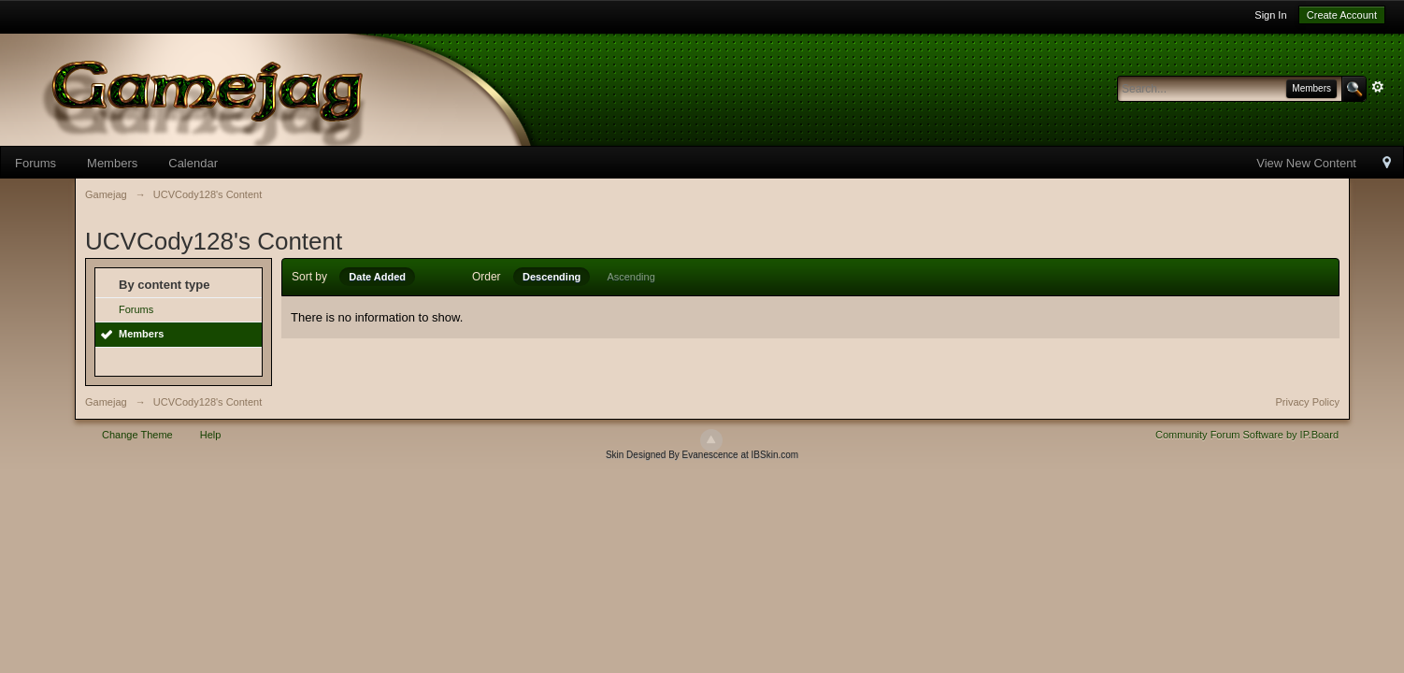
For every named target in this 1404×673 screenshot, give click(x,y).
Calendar (193, 163)
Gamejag (106, 402)
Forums (35, 163)
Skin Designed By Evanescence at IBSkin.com (702, 455)
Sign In (1270, 15)
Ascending (630, 276)
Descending (551, 276)
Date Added (377, 276)
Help (211, 434)
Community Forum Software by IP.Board (1247, 434)
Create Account (1342, 15)
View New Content (1306, 163)
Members (112, 163)
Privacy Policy (1308, 402)
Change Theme (137, 434)
